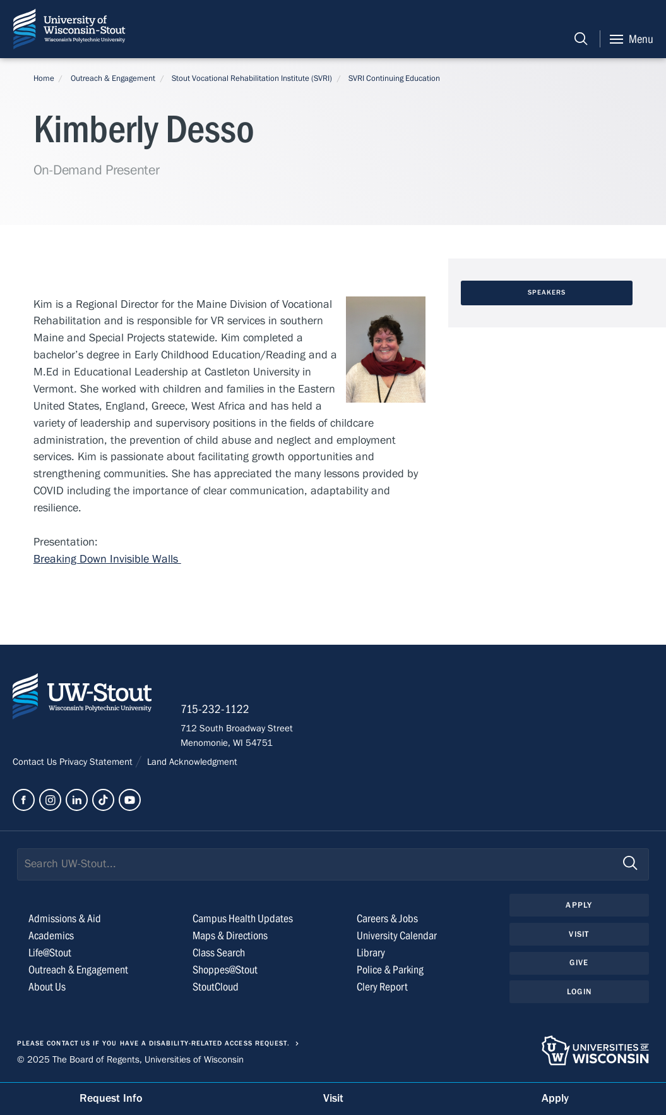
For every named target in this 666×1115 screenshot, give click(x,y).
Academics (51, 935)
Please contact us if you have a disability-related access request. (153, 1043)
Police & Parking (390, 970)
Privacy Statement (97, 761)
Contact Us (36, 761)
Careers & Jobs (387, 918)
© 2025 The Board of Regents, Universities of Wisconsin (130, 1059)
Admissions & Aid (64, 918)
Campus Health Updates (243, 918)
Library (371, 953)
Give (578, 962)
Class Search (219, 953)
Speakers (547, 292)
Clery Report (382, 987)
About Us (47, 987)
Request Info (111, 1098)
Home (43, 78)
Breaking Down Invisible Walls (107, 559)
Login (579, 991)
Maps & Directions (230, 935)
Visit (579, 934)
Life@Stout (49, 953)
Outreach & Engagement (113, 78)
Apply (579, 905)
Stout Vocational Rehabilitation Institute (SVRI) (252, 78)
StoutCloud (216, 987)
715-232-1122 (215, 709)
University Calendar (397, 935)
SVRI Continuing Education (394, 78)
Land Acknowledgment (191, 761)
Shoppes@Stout (225, 970)
